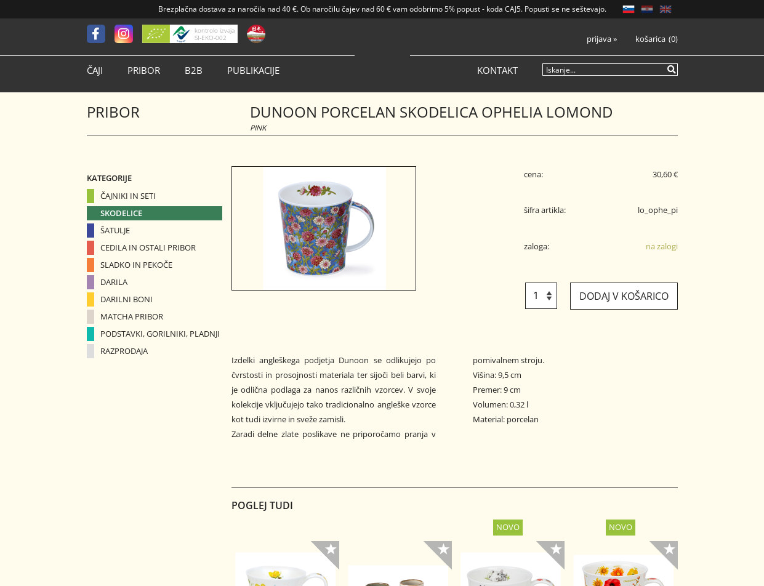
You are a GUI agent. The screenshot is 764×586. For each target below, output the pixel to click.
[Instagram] (128, 34)
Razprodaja (124, 350)
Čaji (95, 70)
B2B (194, 70)
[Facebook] (101, 34)
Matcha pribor (131, 316)
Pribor (143, 70)
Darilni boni (126, 299)
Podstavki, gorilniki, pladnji (160, 333)
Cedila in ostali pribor (148, 247)
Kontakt (497, 70)
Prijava (602, 39)
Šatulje (115, 230)
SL (628, 9)
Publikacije (253, 70)
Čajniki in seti (128, 195)
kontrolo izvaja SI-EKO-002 (215, 34)
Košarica (650, 39)
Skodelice (121, 213)
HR (647, 9)
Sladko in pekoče (136, 264)
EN (665, 9)
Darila (113, 281)
